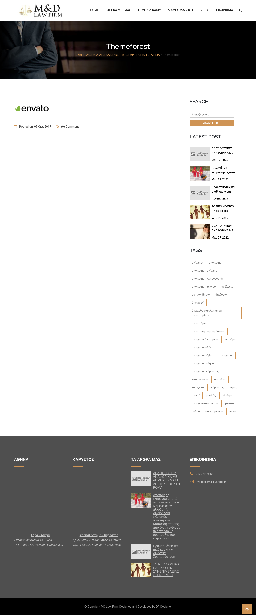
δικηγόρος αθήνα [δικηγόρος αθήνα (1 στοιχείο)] (203, 363)
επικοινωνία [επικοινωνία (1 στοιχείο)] (200, 379)
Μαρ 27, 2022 (220, 237)
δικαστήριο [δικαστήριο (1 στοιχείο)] (199, 323)
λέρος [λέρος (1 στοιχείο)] (233, 387)
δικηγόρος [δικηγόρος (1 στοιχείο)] (226, 355)
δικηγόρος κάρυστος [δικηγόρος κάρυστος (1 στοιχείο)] (205, 371)
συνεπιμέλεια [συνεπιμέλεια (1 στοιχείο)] (214, 411)
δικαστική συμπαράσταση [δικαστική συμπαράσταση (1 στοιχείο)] (208, 331)
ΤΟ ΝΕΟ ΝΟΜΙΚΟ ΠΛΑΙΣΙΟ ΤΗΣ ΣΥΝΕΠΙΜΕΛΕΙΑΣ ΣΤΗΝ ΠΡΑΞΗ (223, 209)
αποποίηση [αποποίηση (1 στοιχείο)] (216, 262)
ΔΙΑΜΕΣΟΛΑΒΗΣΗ (180, 10)
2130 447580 (204, 474)
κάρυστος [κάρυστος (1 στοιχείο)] (217, 387)
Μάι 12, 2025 (220, 160)
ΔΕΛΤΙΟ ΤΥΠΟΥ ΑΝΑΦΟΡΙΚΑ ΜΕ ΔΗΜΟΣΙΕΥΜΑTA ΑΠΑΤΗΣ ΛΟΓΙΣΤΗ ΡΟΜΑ (223, 151)
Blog (204, 10)
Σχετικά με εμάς (118, 10)
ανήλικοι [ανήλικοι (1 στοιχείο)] (197, 262)
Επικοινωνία (224, 10)
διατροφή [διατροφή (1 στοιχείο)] (198, 302)
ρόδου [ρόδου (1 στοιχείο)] (196, 411)
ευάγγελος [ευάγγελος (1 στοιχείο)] (198, 387)
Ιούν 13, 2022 (220, 218)
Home (94, 10)
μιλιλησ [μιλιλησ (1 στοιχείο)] (227, 395)
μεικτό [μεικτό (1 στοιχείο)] (196, 395)
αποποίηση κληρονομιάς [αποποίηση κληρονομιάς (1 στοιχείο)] (208, 278)
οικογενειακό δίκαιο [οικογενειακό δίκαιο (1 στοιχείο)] (205, 403)
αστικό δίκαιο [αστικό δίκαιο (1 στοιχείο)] (201, 294)
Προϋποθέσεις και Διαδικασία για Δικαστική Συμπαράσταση (223, 190)
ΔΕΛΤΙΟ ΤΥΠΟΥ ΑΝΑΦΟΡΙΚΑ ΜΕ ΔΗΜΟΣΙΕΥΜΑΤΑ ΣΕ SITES (225, 229)
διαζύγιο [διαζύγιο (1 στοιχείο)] (221, 294)
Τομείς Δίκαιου (149, 10)
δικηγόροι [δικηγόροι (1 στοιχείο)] (230, 339)
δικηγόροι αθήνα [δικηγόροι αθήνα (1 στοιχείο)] (202, 347)
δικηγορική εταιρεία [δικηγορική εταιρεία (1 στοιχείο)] (205, 339)
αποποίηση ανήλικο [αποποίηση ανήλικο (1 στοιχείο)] (204, 270)
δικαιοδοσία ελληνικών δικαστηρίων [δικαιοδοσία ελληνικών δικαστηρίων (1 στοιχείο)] (207, 313)
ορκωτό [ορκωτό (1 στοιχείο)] (229, 403)
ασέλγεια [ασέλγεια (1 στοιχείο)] (227, 286)
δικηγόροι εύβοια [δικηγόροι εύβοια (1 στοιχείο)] (203, 355)
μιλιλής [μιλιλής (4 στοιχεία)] (211, 395)
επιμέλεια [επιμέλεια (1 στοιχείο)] (220, 379)
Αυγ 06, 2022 (220, 198)
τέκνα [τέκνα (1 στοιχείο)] (232, 411)
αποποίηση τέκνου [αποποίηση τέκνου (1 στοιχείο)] (204, 286)
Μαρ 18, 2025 (220, 179)
